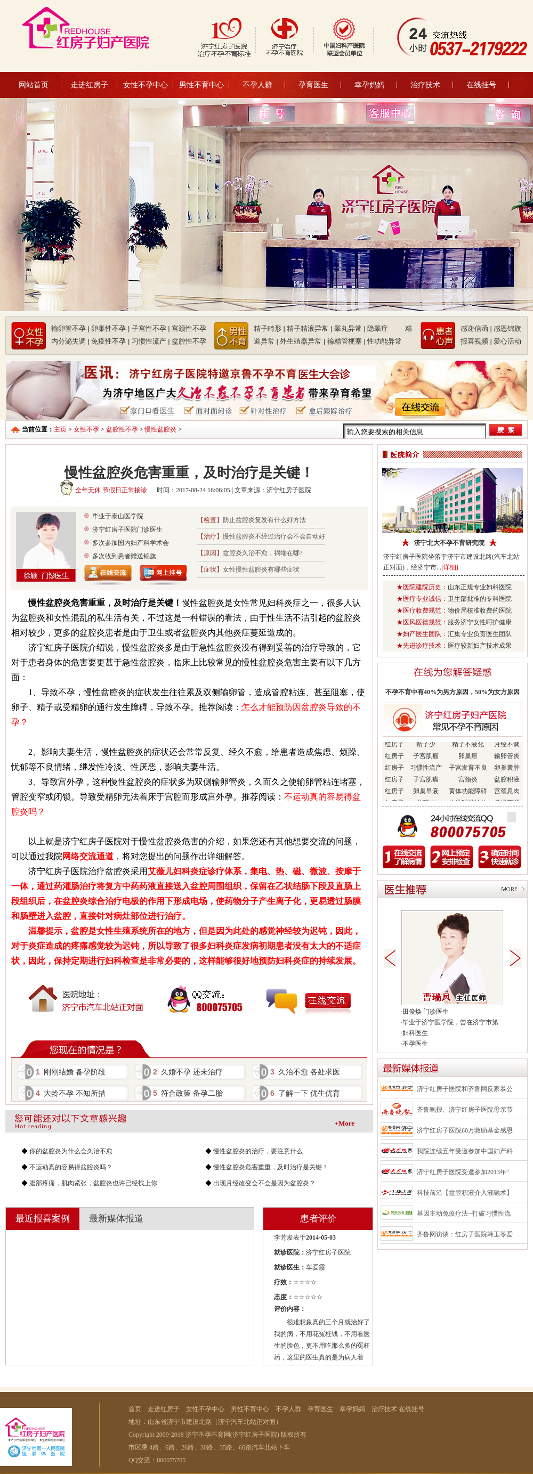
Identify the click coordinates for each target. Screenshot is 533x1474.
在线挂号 (481, 84)
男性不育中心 (201, 84)
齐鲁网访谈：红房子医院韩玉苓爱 (465, 1234)
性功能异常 (384, 341)
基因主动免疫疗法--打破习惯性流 (464, 1213)
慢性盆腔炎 (160, 429)
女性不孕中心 (145, 84)
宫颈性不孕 (189, 328)
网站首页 (34, 84)
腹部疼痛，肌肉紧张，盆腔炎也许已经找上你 (93, 1183)
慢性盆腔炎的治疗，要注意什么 (258, 1151)
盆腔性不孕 (189, 341)
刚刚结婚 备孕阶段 (71, 1072)
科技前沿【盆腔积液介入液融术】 (465, 1192)
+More (344, 1123)
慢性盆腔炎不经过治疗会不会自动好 (274, 536)
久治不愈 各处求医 (305, 1072)
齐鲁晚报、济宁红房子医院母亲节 (465, 1109)
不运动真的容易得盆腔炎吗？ (70, 1167)
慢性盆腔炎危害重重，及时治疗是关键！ (270, 1167)
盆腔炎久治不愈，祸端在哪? (262, 553)
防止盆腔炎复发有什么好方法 (264, 520)
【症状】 (210, 569)
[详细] (449, 567)
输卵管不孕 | (70, 328)
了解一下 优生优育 (305, 1093)
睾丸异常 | (350, 328)
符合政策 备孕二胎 (188, 1093)
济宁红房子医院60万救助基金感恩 (465, 1130)
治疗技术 (425, 84)
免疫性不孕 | (110, 341)
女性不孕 (86, 429)
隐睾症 (385, 328)
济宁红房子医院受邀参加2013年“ (463, 1172)
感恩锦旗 (507, 328)
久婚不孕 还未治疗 (188, 1072)
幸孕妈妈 (369, 84)
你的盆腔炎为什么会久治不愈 (70, 1151)
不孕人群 (257, 84)
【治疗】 (210, 536)
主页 (60, 429)
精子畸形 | (269, 328)
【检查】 (210, 520)
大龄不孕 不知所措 (71, 1093)
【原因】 (210, 553)
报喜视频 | (476, 341)
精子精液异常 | (309, 328)
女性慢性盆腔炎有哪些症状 (261, 569)
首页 (134, 1409)
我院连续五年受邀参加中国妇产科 (465, 1151)
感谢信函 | (476, 328)
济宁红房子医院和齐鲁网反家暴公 (465, 1089)
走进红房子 (89, 84)
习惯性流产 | (151, 341)
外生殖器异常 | (302, 341)
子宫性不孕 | (151, 328)
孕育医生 (313, 84)
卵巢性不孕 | (110, 328)
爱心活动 (507, 341)
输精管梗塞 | (346, 341)
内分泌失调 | (70, 341)
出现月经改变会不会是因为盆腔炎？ (264, 1183)
